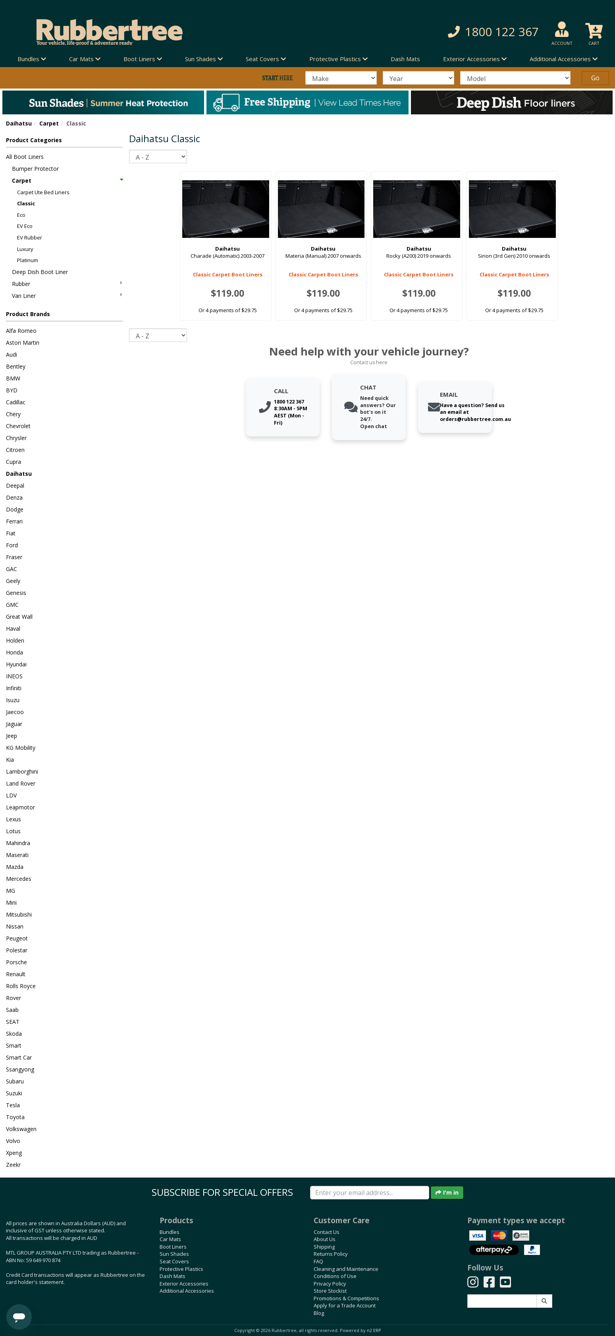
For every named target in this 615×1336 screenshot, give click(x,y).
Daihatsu (19, 123)
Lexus (13, 819)
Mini (11, 902)
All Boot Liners (25, 156)
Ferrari (14, 521)
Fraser (14, 557)
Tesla (13, 1105)
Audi (11, 354)
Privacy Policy (330, 1283)
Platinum (27, 260)
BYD (11, 390)
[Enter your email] (369, 1192)
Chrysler (16, 438)
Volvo (13, 1141)
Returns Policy (331, 1253)
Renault (15, 974)
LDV (11, 795)
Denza (14, 497)
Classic (26, 203)
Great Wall (19, 616)
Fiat (10, 533)
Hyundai (16, 664)
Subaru (15, 1081)
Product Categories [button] (34, 140)
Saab (12, 1010)
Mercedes (18, 878)
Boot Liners (173, 1246)
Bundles (169, 1232)
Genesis (16, 593)
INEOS (14, 676)
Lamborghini (22, 771)
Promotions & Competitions (346, 1298)
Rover (13, 998)
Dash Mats (405, 59)
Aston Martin (22, 342)
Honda (14, 652)
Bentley (15, 366)
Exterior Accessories (184, 1283)
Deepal (15, 485)
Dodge (14, 509)
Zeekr (13, 1164)
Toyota (15, 1117)
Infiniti (13, 688)
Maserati (17, 855)
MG (10, 890)
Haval (13, 628)
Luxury (25, 249)
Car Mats (170, 1239)
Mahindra (18, 843)
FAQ (318, 1261)
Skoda (14, 1033)
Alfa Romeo (21, 330)
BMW (13, 378)
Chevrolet (18, 426)
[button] (442, 32)
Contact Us (326, 1232)
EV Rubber (29, 237)
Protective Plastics (181, 1268)
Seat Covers (174, 1261)
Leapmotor (20, 807)
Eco (21, 214)
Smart (13, 1045)
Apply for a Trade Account (345, 1305)
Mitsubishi (19, 914)
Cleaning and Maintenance (346, 1268)
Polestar (16, 950)
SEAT (12, 1021)
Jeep (11, 735)
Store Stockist (330, 1290)
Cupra (13, 461)
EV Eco (25, 226)
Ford (12, 545)
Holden (15, 640)
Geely (13, 581)
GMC (12, 604)
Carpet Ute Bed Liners (43, 192)
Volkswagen (21, 1129)
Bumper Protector (35, 168)
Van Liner (67, 295)
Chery (13, 414)
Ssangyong (20, 1069)
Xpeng (14, 1152)
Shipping (324, 1246)
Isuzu (12, 700)
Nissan (14, 926)
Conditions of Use (335, 1276)
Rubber (67, 284)
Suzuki (14, 1093)
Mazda (14, 867)
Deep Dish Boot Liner (40, 272)
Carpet (49, 123)
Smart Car (19, 1057)
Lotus (13, 831)
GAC (11, 569)
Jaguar (14, 724)
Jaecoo (15, 712)
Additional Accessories (187, 1290)
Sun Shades (174, 1253)
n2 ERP (374, 1330)
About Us (324, 1239)
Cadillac (15, 402)
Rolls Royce (21, 986)
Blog (319, 1313)
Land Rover (20, 783)
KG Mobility (20, 747)
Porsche (16, 962)
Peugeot (17, 938)
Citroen (15, 450)
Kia (10, 759)
